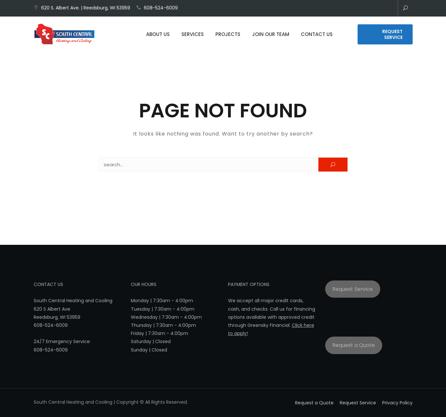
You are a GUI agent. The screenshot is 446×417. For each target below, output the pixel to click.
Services (192, 34)
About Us (158, 34)
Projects (227, 34)
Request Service (392, 35)
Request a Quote (353, 345)
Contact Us (317, 34)
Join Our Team (270, 34)
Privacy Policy (397, 402)
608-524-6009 (161, 8)
